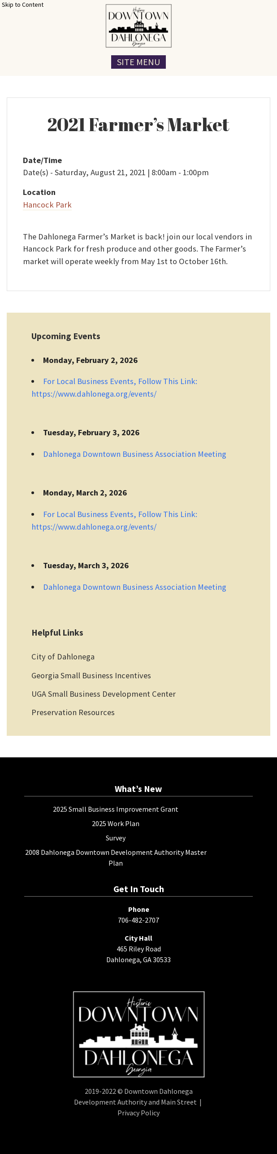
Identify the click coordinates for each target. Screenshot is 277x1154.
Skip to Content (22, 4)
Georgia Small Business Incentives (91, 675)
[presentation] (138, 26)
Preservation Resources (73, 712)
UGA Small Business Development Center (103, 694)
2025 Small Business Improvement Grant (115, 809)
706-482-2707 (138, 919)
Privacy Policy (138, 1112)
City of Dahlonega (63, 656)
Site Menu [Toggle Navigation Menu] (138, 61)
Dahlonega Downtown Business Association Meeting (134, 454)
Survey (116, 837)
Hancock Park (47, 204)
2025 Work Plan (115, 823)
